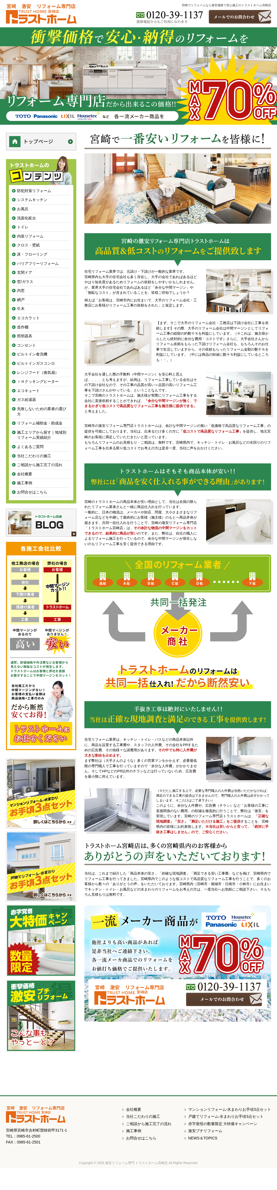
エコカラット (28, 318)
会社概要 (24, 474)
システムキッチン (32, 199)
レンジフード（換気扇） (38, 372)
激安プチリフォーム (205, 1131)
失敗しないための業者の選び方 (41, 411)
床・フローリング (32, 254)
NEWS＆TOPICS (202, 1138)
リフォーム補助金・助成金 (39, 423)
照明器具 (24, 336)
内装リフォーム (30, 236)
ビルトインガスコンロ (36, 363)
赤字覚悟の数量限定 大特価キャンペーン (223, 1124)
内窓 (21, 290)
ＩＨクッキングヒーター (38, 381)
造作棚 (22, 327)
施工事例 (24, 483)
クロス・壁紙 (28, 245)
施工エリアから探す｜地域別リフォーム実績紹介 (41, 435)
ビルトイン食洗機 (32, 354)
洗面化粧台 (26, 218)
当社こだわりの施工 (34, 456)
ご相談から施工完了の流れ (39, 465)
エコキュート (28, 390)
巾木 (21, 308)
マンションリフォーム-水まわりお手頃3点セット (229, 1109)
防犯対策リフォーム (34, 191)
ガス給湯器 (26, 399)
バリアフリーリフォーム (38, 263)
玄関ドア (24, 272)
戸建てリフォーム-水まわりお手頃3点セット (225, 1116)
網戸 (21, 300)
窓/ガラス (25, 281)
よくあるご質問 (30, 446)
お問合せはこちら (32, 492)
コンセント (26, 345)
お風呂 (22, 209)
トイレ (22, 227)
